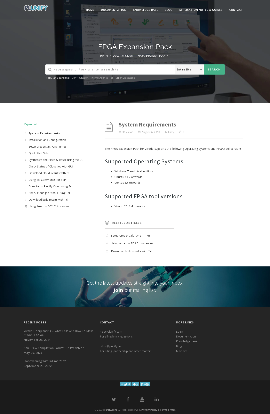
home (104, 55)
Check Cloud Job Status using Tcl (49, 193)
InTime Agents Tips (102, 77)
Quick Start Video (39, 153)
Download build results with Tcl (48, 199)
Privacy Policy (149, 409)
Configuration (80, 77)
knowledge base (145, 10)
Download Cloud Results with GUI (50, 173)
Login (179, 331)
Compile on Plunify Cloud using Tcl (50, 186)
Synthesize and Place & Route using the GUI (56, 160)
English (126, 384)
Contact (236, 10)
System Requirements (44, 133)
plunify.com (110, 409)
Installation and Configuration (47, 140)
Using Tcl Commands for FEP (47, 180)
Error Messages (125, 77)
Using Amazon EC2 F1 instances (49, 206)
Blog (168, 10)
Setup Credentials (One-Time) (47, 146)
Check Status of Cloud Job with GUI (51, 166)
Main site (181, 351)
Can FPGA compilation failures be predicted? (54, 348)
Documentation (113, 10)
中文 (135, 384)
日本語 (145, 384)
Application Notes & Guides (201, 10)
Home (90, 10)
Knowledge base (186, 341)
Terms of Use (168, 409)
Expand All (30, 124)
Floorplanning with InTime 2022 (45, 361)
